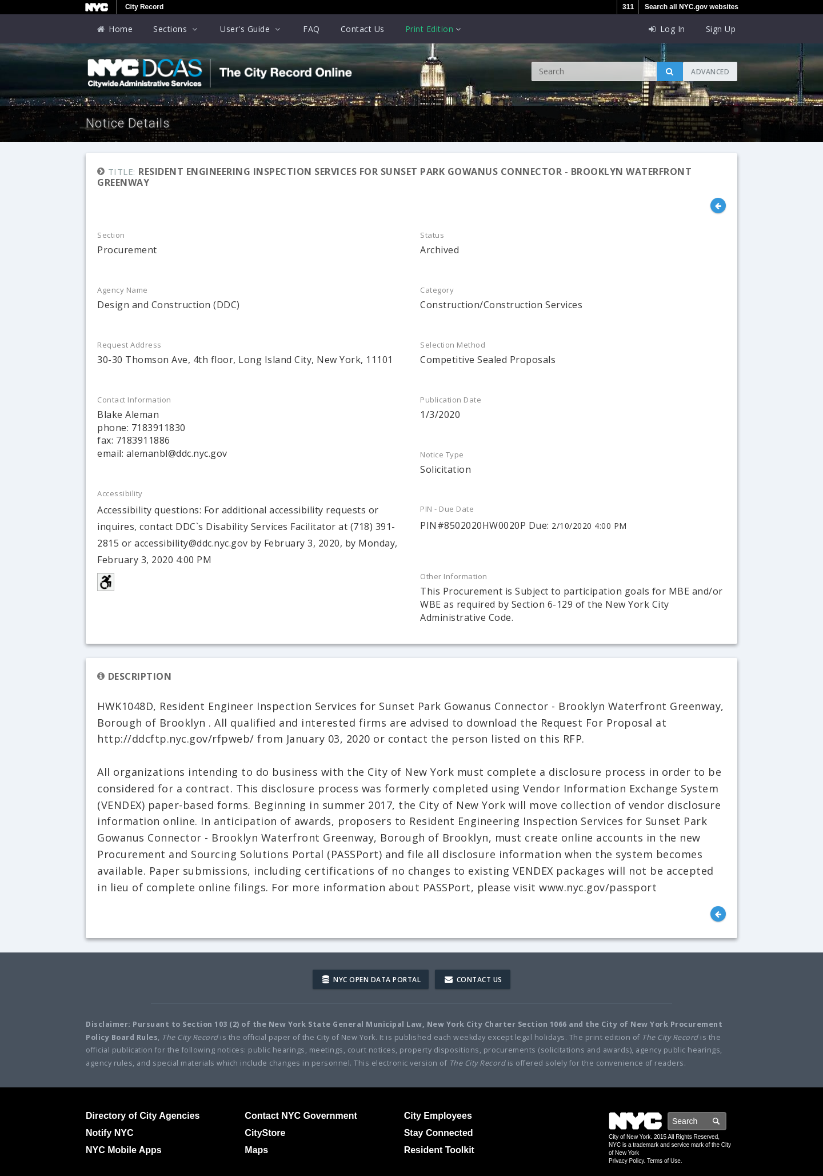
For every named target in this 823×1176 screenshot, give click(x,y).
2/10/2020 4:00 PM (589, 525)
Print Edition (434, 28)
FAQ (311, 28)
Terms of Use (664, 1161)
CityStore (265, 1133)
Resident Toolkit (439, 1150)
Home (114, 28)
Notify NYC (110, 1133)
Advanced (710, 72)
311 (628, 7)
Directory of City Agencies (142, 1116)
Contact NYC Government (301, 1116)
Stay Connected (438, 1133)
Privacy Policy (626, 1161)
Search (725, 1121)
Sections (176, 28)
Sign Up (721, 28)
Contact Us (363, 28)
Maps (256, 1150)
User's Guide (251, 28)
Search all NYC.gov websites (691, 7)
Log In (666, 28)
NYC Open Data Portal (371, 979)
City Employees (438, 1116)
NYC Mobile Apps (124, 1150)
